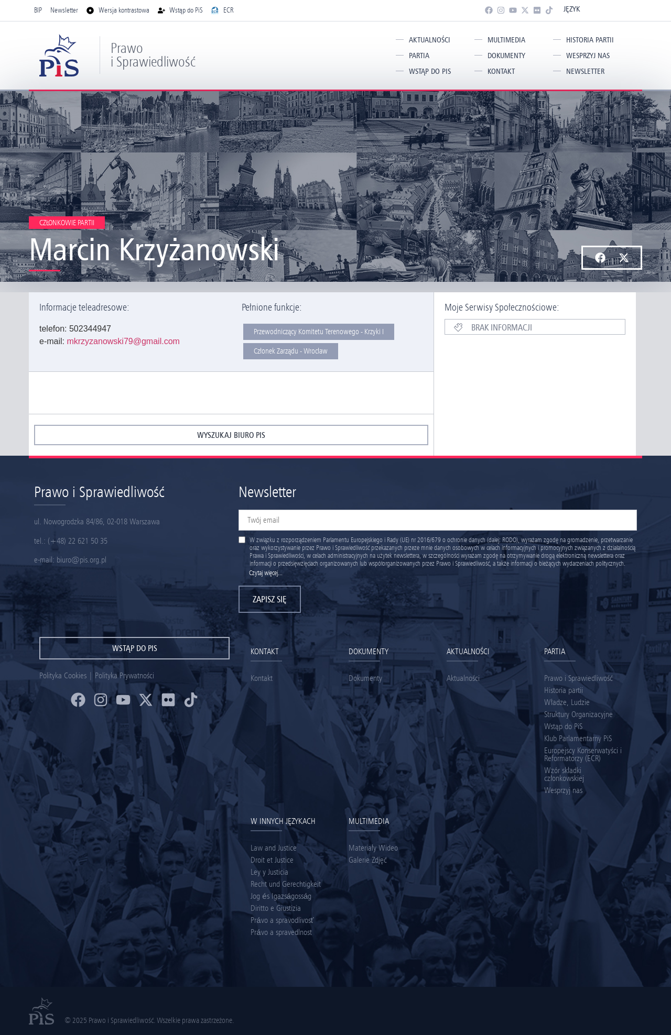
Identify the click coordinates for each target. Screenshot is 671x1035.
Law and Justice (274, 848)
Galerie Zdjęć (368, 860)
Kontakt (501, 71)
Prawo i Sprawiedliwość (153, 54)
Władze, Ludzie (567, 702)
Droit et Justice (272, 860)
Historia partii (590, 40)
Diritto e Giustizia (276, 908)
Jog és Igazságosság (281, 896)
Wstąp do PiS (430, 71)
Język (572, 9)
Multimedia (506, 40)
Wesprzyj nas (588, 55)
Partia (419, 55)
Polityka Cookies (62, 675)
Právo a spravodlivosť (282, 920)
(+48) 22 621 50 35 (77, 541)
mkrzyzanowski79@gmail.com (123, 341)
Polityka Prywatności (124, 675)
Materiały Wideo (373, 848)
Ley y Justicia (269, 872)
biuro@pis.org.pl (81, 560)
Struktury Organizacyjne (578, 714)
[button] (600, 257)
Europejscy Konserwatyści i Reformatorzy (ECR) (583, 754)
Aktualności (429, 40)
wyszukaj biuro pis (231, 435)
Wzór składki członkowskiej (564, 774)
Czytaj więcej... (266, 573)
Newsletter (585, 71)
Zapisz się (270, 599)
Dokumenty (506, 55)
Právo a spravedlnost (281, 932)
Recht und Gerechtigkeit (286, 884)
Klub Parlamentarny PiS (578, 738)
